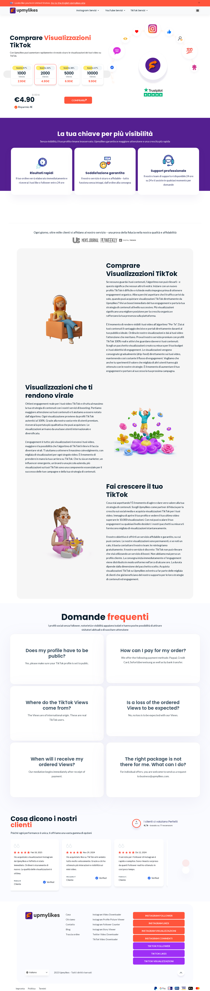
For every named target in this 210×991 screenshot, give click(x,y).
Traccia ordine (73, 934)
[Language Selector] (37, 973)
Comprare (78, 101)
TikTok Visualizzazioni (159, 962)
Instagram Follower (159, 916)
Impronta (20, 988)
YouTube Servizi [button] (114, 10)
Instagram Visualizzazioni (159, 931)
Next (107, 74)
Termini (42, 988)
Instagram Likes (159, 924)
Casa (68, 914)
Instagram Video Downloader (107, 914)
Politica (31, 988)
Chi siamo (70, 919)
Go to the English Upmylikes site (68, 3)
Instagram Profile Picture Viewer (109, 919)
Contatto (70, 924)
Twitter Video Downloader (106, 934)
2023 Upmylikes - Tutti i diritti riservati (73, 972)
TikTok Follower (159, 947)
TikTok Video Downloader (105, 939)
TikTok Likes (159, 954)
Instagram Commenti (159, 939)
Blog (68, 929)
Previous (7, 74)
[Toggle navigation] (197, 10)
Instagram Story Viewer (104, 929)
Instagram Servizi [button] (86, 10)
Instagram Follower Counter (106, 924)
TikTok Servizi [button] (138, 10)
